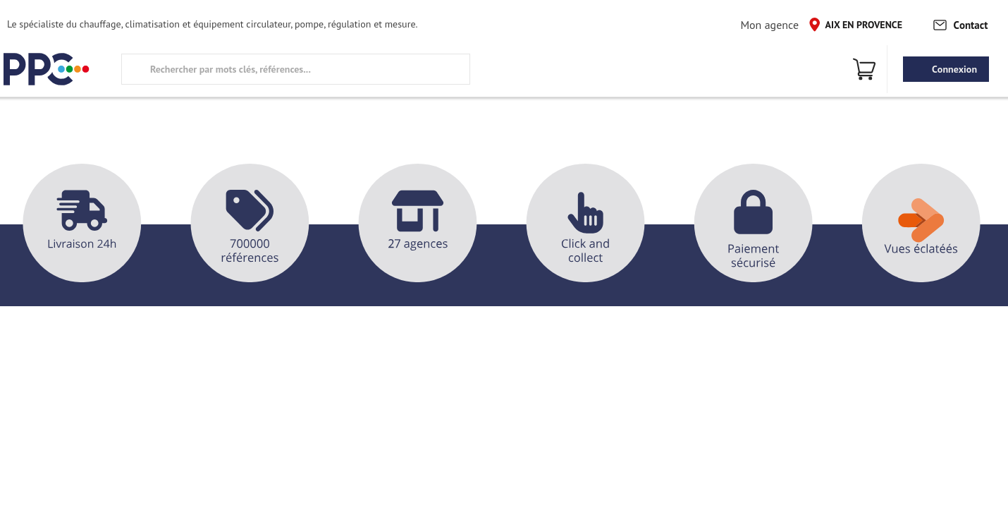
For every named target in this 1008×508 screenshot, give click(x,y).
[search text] (295, 69)
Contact (960, 24)
